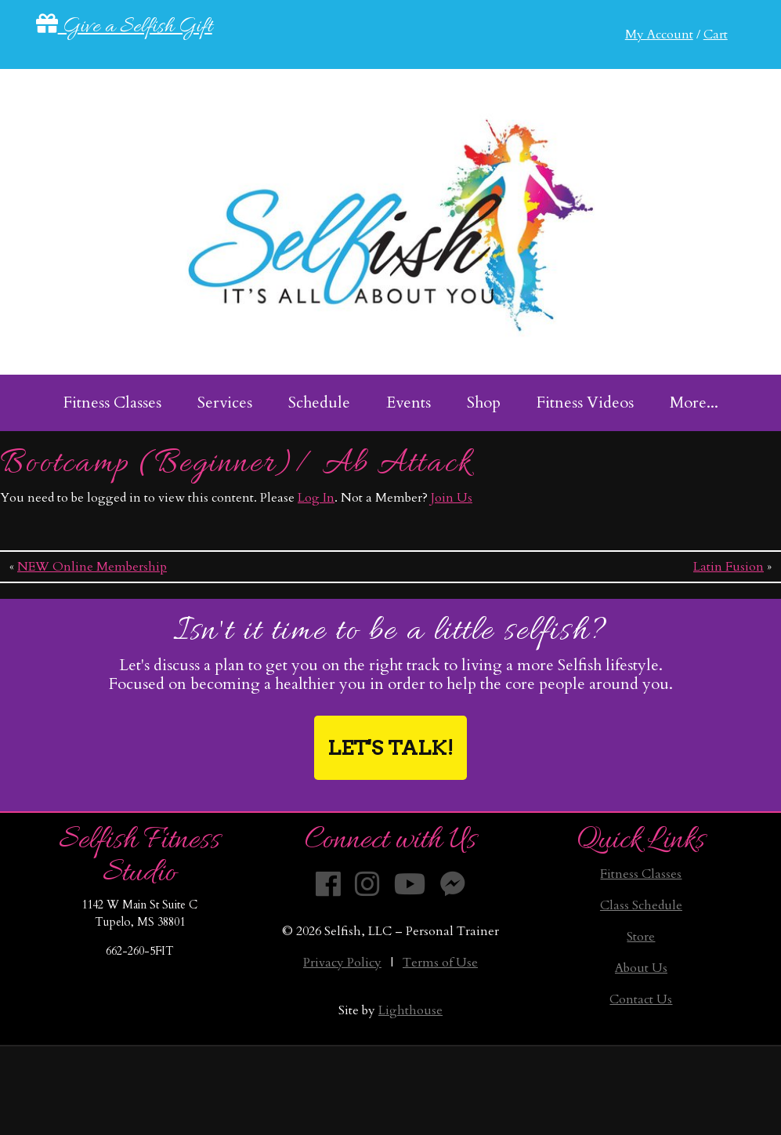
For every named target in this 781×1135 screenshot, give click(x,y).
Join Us (451, 497)
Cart (715, 34)
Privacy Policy (342, 962)
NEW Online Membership (92, 566)
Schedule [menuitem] (319, 402)
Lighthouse (410, 1010)
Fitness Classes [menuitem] (112, 402)
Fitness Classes (641, 874)
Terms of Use (440, 962)
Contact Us (640, 999)
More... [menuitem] (694, 402)
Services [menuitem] (224, 402)
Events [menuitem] (408, 402)
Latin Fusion (728, 566)
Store (641, 936)
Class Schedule (641, 905)
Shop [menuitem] (484, 402)
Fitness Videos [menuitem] (585, 402)
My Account (659, 34)
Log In (316, 497)
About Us (641, 968)
